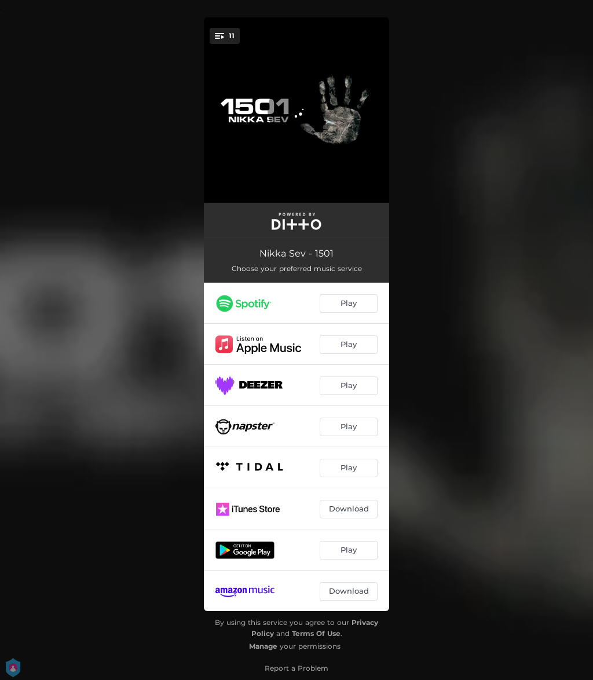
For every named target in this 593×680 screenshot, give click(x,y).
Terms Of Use (316, 633)
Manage (263, 646)
